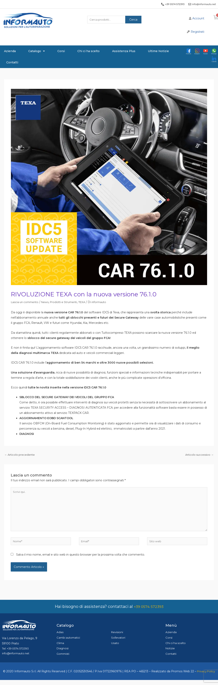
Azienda (10, 51)
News (48, 302)
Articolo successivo (198, 455)
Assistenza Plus (123, 51)
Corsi (61, 51)
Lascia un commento (26, 302)
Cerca (133, 20)
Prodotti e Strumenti (68, 302)
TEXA (88, 302)
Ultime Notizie (158, 51)
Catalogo (36, 51)
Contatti (12, 62)
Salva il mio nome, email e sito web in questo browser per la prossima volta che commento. (80, 558)
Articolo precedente (20, 455)
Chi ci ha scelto (88, 51)
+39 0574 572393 (148, 610)
